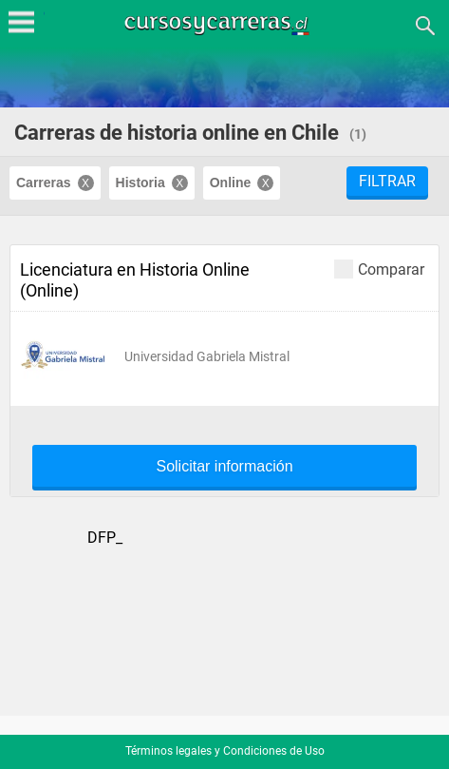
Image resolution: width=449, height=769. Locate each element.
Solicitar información (224, 466)
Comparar (379, 269)
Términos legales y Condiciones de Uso (225, 751)
